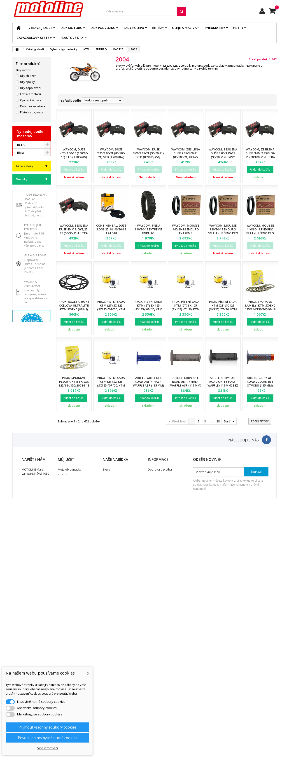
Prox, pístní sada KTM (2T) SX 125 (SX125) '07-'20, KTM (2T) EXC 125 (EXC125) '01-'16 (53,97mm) (223, 309)
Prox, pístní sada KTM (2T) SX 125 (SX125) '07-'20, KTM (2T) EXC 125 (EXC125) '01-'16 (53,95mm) (148, 309)
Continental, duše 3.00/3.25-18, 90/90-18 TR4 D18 (111, 229)
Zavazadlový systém (34, 37)
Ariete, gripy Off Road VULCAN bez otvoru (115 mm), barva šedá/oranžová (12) (260, 385)
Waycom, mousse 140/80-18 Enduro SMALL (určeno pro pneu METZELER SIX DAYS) (223, 233)
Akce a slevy (24, 448)
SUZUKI (22, 418)
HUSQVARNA (26, 395)
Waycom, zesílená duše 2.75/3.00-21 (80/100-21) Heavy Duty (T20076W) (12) (185, 155)
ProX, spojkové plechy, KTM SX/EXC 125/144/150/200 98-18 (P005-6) (74, 383)
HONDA (22, 387)
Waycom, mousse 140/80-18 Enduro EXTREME (185, 229)
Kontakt (153, 715)
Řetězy (158, 28)
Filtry (238, 28)
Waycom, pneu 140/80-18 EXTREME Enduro (148, 229)
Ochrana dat (156, 710)
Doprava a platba (160, 698)
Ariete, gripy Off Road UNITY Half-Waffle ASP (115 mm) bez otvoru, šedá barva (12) (185, 385)
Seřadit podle (71, 100)
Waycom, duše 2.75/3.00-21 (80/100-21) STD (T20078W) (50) (111, 155)
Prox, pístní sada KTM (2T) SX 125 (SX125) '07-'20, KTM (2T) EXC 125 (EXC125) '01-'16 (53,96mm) (185, 309)
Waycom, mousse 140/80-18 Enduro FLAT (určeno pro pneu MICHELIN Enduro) (260, 233)
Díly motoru (71, 28)
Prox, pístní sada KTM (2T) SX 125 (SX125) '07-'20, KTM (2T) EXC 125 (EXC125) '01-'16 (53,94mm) (111, 309)
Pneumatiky (215, 28)
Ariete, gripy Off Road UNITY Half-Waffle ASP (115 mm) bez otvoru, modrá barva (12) (148, 385)
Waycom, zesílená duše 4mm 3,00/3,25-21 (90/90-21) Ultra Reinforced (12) (74, 231)
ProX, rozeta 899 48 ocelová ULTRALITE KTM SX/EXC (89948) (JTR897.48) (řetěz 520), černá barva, (74, 309)
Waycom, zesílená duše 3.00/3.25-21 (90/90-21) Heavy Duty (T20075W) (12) (223, 155)
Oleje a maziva (184, 28)
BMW (20, 371)
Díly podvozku (103, 28)
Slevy (106, 698)
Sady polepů (134, 28)
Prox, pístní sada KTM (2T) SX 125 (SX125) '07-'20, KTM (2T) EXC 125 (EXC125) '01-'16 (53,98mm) (111, 385)
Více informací (47, 748)
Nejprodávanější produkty (120, 710)
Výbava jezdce (40, 28)
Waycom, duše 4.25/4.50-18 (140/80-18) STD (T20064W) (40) (74, 155)
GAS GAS (23, 379)
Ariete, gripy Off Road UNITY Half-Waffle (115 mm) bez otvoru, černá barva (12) (222, 385)
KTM (20, 410)
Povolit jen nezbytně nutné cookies (47, 737)
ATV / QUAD (25, 434)
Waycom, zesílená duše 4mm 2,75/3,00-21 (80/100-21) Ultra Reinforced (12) (260, 155)
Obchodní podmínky (161, 704)
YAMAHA (23, 426)
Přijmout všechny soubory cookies (48, 727)
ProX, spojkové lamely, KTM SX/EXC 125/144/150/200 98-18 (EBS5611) (260, 307)
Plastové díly (72, 37)
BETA (21, 363)
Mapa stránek (112, 715)
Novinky (21, 461)
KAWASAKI (24, 403)
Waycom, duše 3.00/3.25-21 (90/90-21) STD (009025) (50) (148, 153)
